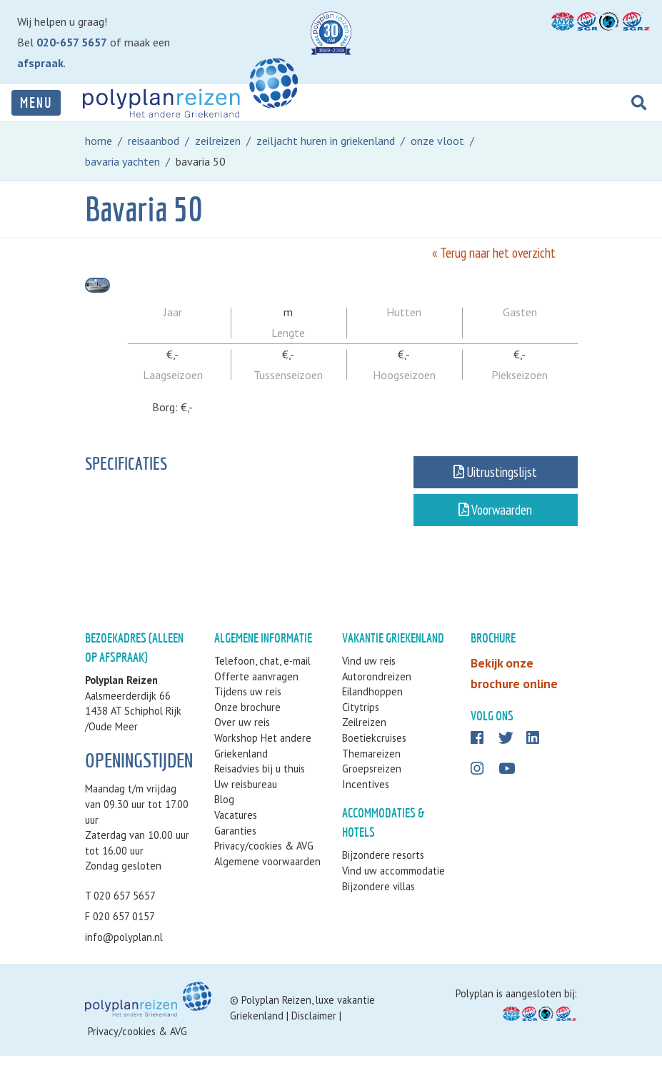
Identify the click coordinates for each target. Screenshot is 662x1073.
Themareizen (371, 770)
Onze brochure (247, 724)
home (98, 141)
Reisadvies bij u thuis (259, 785)
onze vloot (437, 141)
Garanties (235, 848)
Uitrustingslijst (495, 480)
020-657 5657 (71, 42)
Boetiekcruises (374, 755)
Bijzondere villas (378, 903)
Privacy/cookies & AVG (264, 863)
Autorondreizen (376, 693)
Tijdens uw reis (247, 708)
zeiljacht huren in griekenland (325, 141)
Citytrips (360, 724)
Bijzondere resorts (383, 872)
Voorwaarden (495, 518)
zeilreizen (218, 141)
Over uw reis (242, 739)
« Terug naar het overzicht (494, 252)
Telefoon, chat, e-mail (262, 678)
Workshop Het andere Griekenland (262, 762)
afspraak (40, 63)
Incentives (365, 801)
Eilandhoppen (372, 708)
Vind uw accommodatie (393, 888)
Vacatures (235, 832)
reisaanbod (153, 141)
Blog (224, 816)
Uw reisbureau (245, 801)
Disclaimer (313, 1032)
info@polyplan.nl (124, 954)
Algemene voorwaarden (267, 878)
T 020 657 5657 (120, 913)
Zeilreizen (364, 739)
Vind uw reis (369, 678)
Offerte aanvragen (256, 693)
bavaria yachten (122, 161)
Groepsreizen (371, 785)
